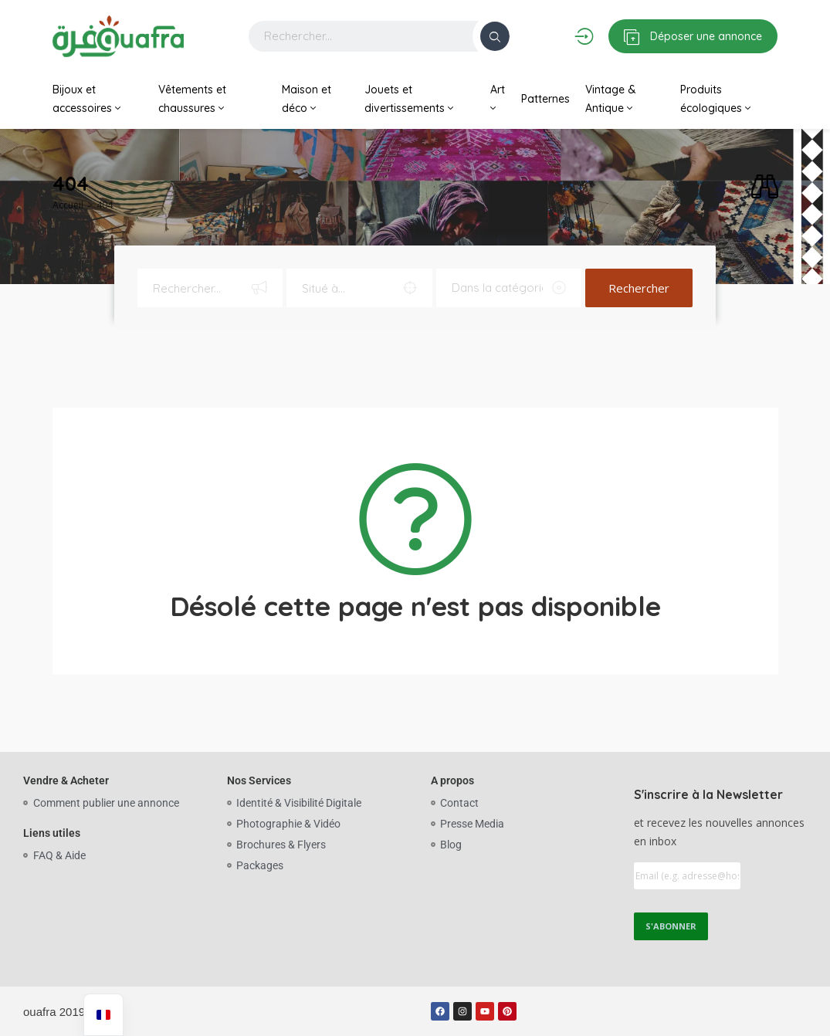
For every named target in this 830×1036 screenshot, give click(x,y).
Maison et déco (306, 99)
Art (497, 98)
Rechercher (638, 288)
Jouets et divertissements (408, 99)
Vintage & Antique (610, 99)
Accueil (68, 205)
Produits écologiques (715, 99)
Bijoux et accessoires (86, 99)
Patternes (545, 99)
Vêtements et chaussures (192, 99)
